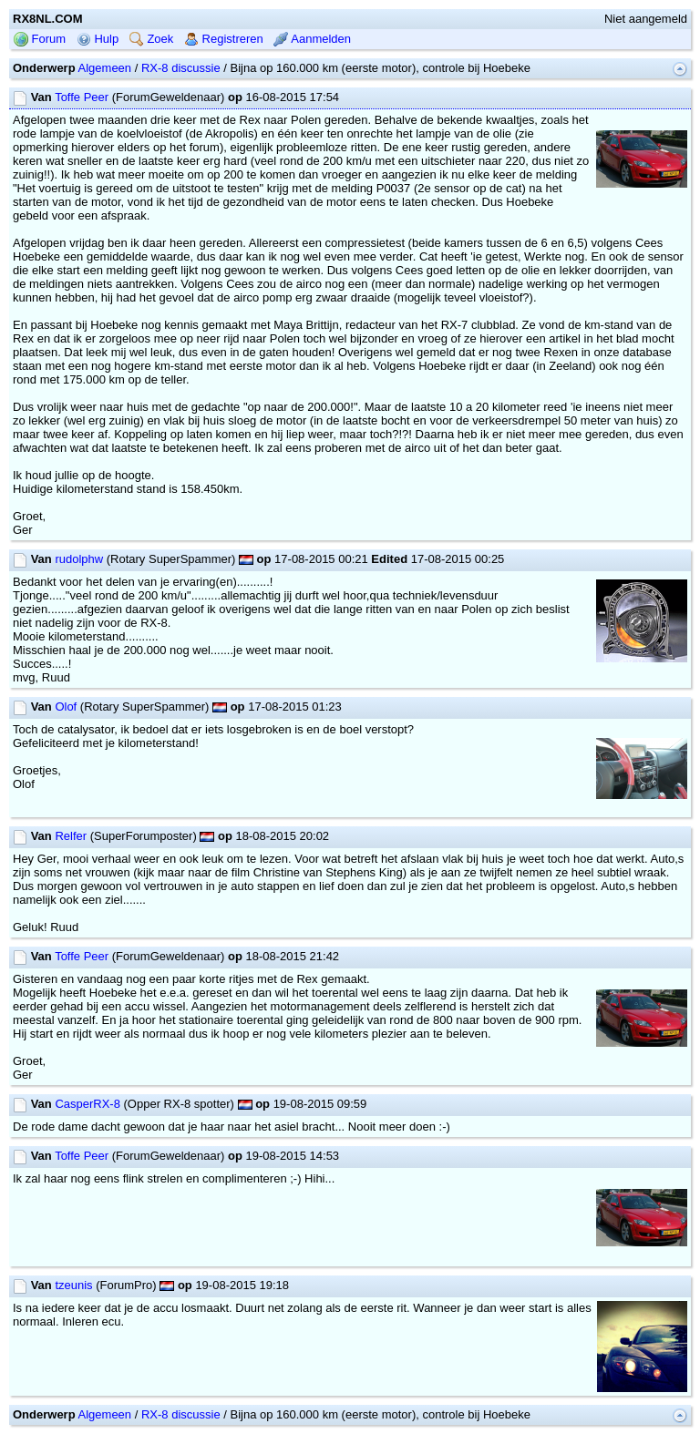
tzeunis (73, 1285)
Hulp (97, 39)
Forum (40, 39)
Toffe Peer (81, 97)
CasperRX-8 (87, 1104)
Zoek (151, 39)
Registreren (223, 39)
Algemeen (105, 68)
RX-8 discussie (181, 68)
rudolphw (79, 559)
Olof (66, 706)
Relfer (71, 836)
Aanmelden (312, 39)
